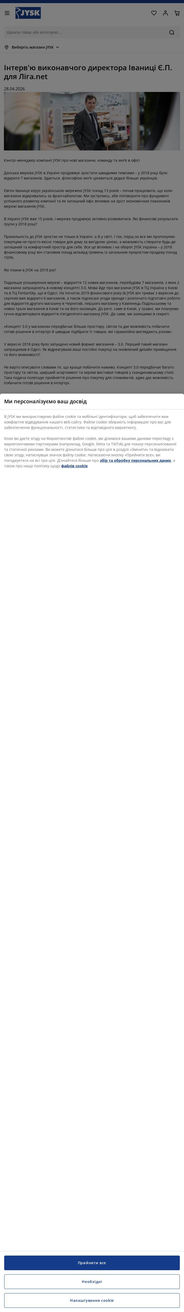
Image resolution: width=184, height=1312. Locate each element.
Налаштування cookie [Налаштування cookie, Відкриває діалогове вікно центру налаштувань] (92, 1300)
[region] (92, 853)
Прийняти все (92, 1262)
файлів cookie (74, 465)
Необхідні (92, 1281)
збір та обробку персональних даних (135, 460)
